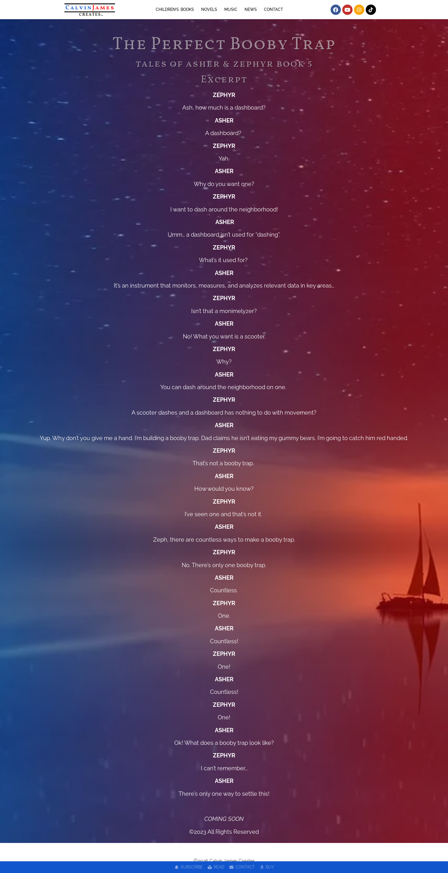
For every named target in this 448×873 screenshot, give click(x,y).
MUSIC (230, 9)
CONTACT (273, 9)
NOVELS (209, 9)
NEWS (251, 9)
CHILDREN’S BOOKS (175, 9)
